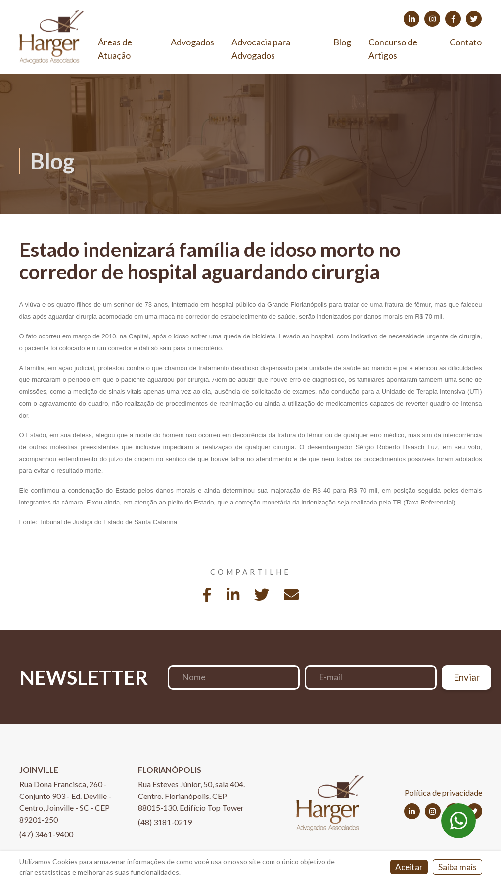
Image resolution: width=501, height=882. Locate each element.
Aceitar (409, 867)
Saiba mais (457, 867)
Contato (466, 42)
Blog (342, 42)
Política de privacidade (443, 792)
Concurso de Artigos (392, 49)
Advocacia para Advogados (260, 49)
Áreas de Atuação (115, 49)
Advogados (192, 42)
